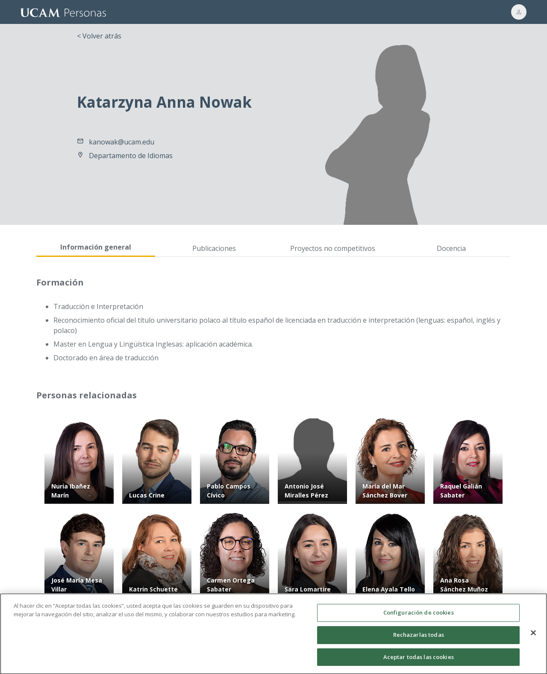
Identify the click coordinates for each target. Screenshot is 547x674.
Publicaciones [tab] (214, 248)
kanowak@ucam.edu (121, 142)
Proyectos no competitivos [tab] (332, 248)
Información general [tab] (95, 247)
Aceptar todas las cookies (418, 660)
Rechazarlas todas (418, 638)
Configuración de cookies (418, 616)
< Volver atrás (99, 36)
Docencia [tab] (451, 248)
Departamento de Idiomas (131, 155)
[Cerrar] (533, 636)
